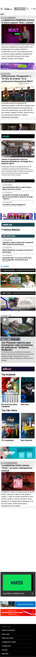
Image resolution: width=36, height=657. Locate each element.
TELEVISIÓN (4, 266)
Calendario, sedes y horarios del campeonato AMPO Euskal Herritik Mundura (17, 243)
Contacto (5, 650)
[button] (33, 147)
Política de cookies (8, 638)
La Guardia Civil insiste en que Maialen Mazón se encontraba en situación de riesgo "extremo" (17, 197)
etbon (8, 293)
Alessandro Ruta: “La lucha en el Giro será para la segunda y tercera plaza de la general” (16, 260)
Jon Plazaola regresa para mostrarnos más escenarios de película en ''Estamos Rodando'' (17, 346)
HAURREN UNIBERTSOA (13, 594)
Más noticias (8, 181)
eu (31, 9)
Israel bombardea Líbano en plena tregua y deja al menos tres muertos (17, 188)
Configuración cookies (9, 642)
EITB (2, 14)
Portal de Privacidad (8, 630)
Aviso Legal (5, 634)
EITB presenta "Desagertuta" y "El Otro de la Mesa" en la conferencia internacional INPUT (17, 79)
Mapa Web (5, 654)
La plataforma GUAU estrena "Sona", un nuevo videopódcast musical (16, 468)
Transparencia (6, 646)
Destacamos (9, 270)
